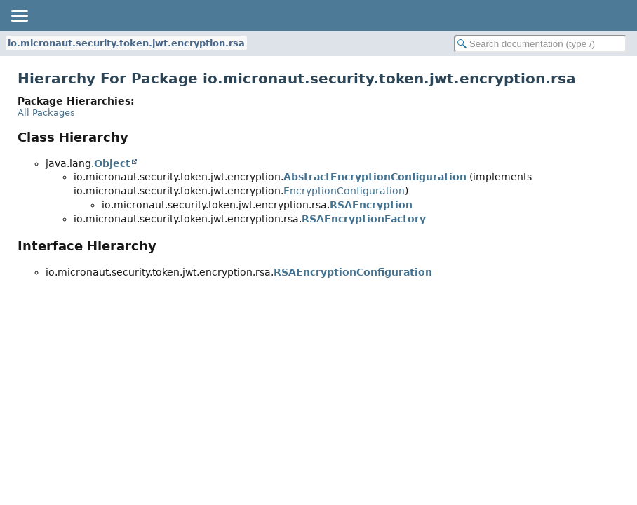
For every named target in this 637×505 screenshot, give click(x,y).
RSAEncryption (371, 204)
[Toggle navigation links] (19, 15)
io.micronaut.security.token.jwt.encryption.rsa (126, 43)
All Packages (46, 112)
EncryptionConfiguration (344, 190)
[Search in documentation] (540, 44)
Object (112, 163)
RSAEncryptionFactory (364, 218)
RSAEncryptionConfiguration (353, 272)
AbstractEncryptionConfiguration (375, 176)
